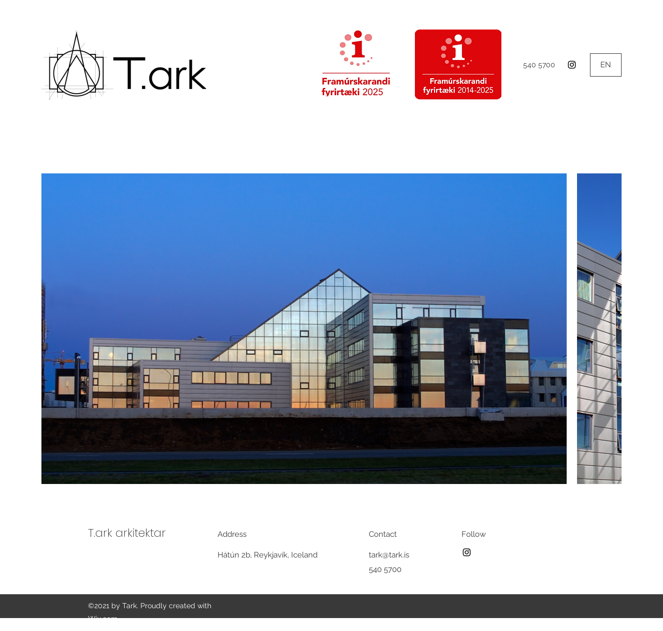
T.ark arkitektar (127, 533)
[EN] (606, 65)
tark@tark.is (389, 555)
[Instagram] (572, 65)
